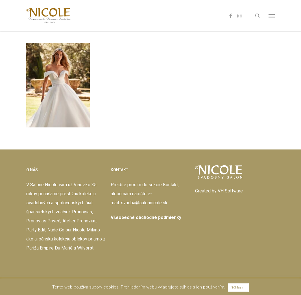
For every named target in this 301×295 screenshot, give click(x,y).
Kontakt (170, 184)
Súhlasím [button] (238, 287)
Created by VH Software (219, 191)
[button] (272, 16)
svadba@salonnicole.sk (144, 202)
